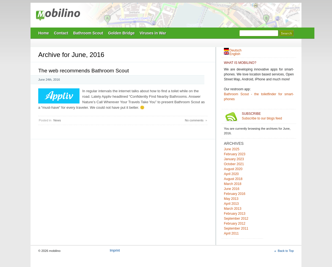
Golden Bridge (121, 33)
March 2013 (232, 209)
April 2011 (231, 233)
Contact (61, 33)
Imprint (115, 250)
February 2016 (234, 194)
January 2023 (234, 159)
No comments (194, 120)
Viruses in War (152, 33)
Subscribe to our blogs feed (268, 116)
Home (43, 33)
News (57, 120)
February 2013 (234, 214)
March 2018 (232, 184)
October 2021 (234, 164)
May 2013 (231, 199)
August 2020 (233, 169)
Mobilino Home (204, 16)
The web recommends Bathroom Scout (83, 70)
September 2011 (236, 228)
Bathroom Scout (88, 33)
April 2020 (231, 174)
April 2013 (231, 204)
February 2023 (234, 154)
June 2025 (231, 149)
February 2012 (234, 223)
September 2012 (236, 218)
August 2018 (233, 179)
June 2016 (231, 189)
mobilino (58, 15)
